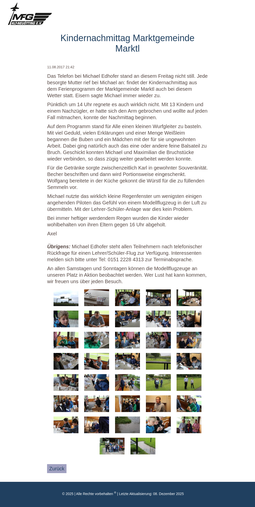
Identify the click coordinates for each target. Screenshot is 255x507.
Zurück (56, 468)
